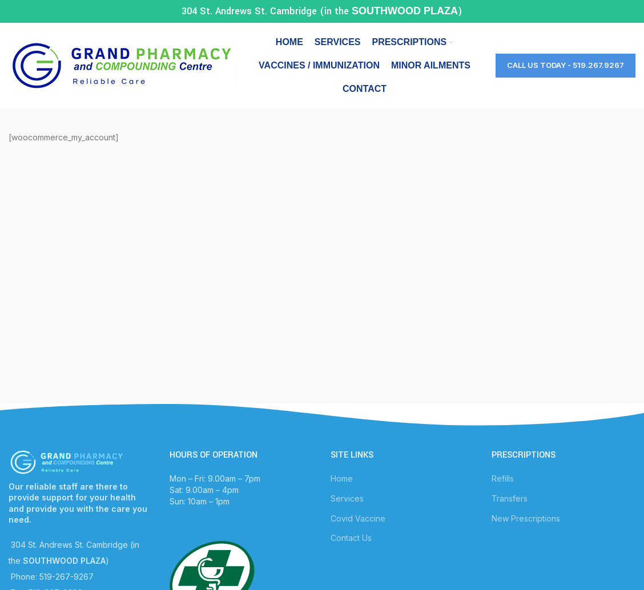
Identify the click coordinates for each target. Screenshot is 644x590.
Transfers (510, 498)
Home (342, 478)
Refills (503, 478)
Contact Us (351, 538)
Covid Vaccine (358, 518)
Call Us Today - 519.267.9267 (565, 65)
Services (347, 498)
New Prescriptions (526, 518)
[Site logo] (121, 65)
